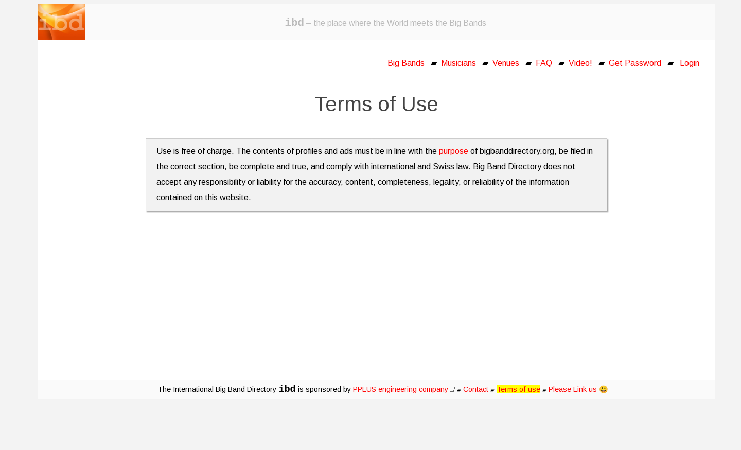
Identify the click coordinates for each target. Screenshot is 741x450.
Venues (505, 63)
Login (689, 63)
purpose (453, 151)
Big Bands (406, 63)
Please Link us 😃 (578, 389)
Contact (475, 389)
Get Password (635, 63)
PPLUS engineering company (404, 389)
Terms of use (518, 389)
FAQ (544, 63)
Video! (580, 63)
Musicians (458, 63)
